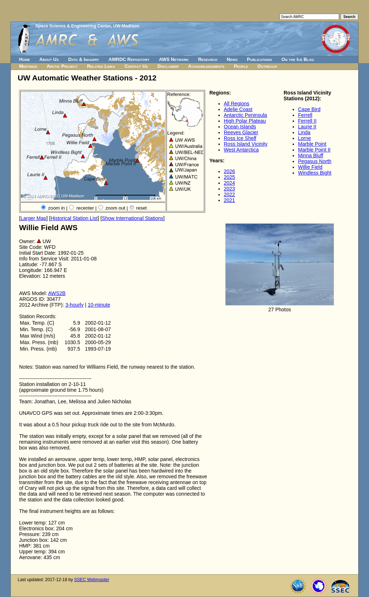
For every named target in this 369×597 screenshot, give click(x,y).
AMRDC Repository (128, 59)
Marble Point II (314, 150)
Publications (259, 59)
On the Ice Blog (297, 59)
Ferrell (305, 115)
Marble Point (312, 144)
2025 (229, 177)
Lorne (304, 138)
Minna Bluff (310, 155)
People (241, 66)
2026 (229, 171)
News (232, 59)
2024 (229, 183)
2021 (229, 200)
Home (24, 59)
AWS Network (174, 59)
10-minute (99, 305)
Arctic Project (62, 66)
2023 (229, 189)
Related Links (101, 66)
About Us (49, 59)
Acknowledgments (206, 66)
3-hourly (74, 305)
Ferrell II (307, 121)
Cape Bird (309, 109)
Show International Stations (132, 218)
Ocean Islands (240, 127)
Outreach (267, 66)
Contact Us (136, 66)
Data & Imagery (83, 59)
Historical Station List (74, 218)
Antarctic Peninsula (245, 115)
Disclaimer (168, 66)
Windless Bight (315, 173)
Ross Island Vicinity (245, 144)
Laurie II (307, 127)
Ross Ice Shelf (240, 138)
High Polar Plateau (245, 121)
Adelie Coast (238, 109)
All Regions (236, 103)
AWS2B (57, 293)
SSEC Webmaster (91, 579)
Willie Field (310, 167)
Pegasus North (315, 161)
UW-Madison (126, 25)
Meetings (28, 66)
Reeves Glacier (241, 132)
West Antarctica (241, 150)
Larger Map (33, 218)
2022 (229, 194)
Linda (304, 132)
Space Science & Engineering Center (73, 25)
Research (207, 59)
